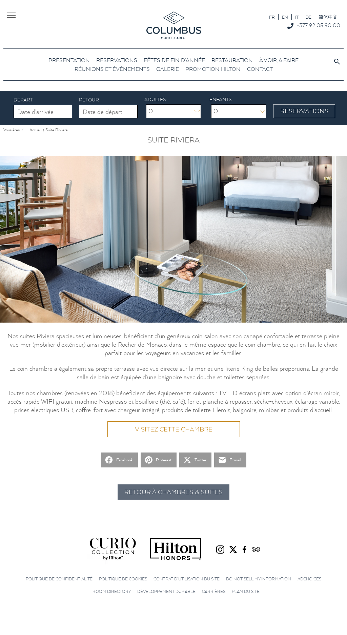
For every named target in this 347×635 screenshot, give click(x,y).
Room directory (112, 591)
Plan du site (246, 591)
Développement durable (166, 591)
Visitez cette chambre (173, 429)
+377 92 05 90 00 (318, 25)
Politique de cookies (123, 579)
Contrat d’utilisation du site (187, 579)
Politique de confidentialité (59, 579)
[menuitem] (272, 17)
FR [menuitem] (272, 17)
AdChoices (309, 579)
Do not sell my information (258, 579)
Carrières (213, 591)
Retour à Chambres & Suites (173, 492)
